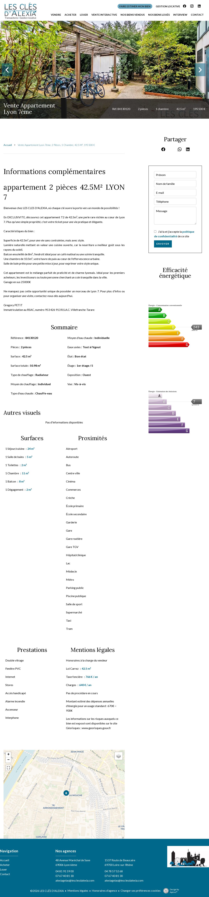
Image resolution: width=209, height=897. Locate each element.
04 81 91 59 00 (64, 871)
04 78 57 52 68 (114, 871)
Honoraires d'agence (104, 890)
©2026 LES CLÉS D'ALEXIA (47, 890)
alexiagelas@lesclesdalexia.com (74, 880)
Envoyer (162, 244)
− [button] (8, 760)
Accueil (8, 144)
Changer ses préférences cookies (141, 890)
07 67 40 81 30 (64, 875)
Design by (170, 890)
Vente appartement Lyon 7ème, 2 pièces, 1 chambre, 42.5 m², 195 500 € (56, 144)
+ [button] (8, 754)
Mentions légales (77, 890)
